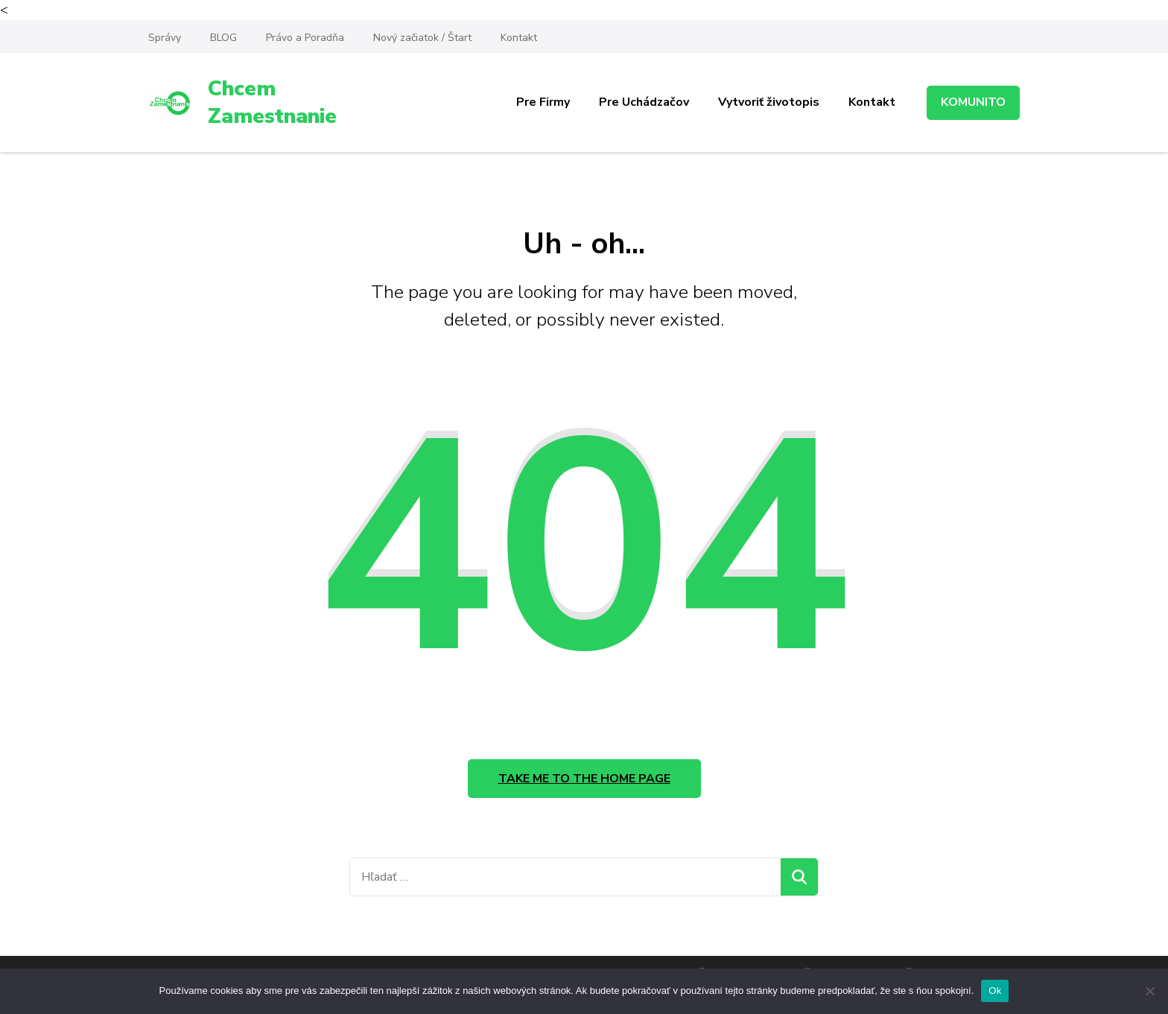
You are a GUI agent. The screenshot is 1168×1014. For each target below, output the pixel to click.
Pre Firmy (543, 102)
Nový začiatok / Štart (422, 38)
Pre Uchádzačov (644, 102)
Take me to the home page (584, 778)
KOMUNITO (973, 102)
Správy (164, 38)
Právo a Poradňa (305, 38)
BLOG (223, 38)
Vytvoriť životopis (768, 102)
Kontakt (519, 38)
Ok (994, 990)
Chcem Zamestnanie (272, 102)
